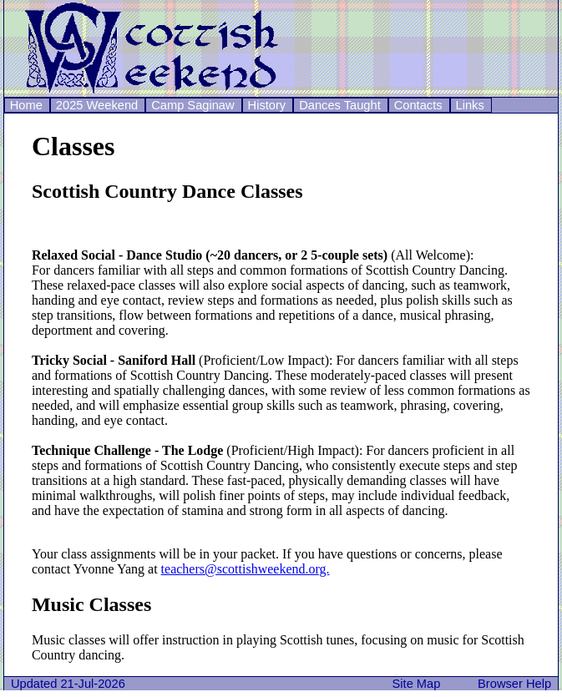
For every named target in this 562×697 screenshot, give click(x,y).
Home (26, 105)
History (267, 105)
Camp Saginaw (192, 105)
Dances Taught (340, 105)
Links (470, 105)
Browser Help (518, 683)
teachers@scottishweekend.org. (245, 569)
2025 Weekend (97, 105)
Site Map (420, 683)
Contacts (418, 105)
